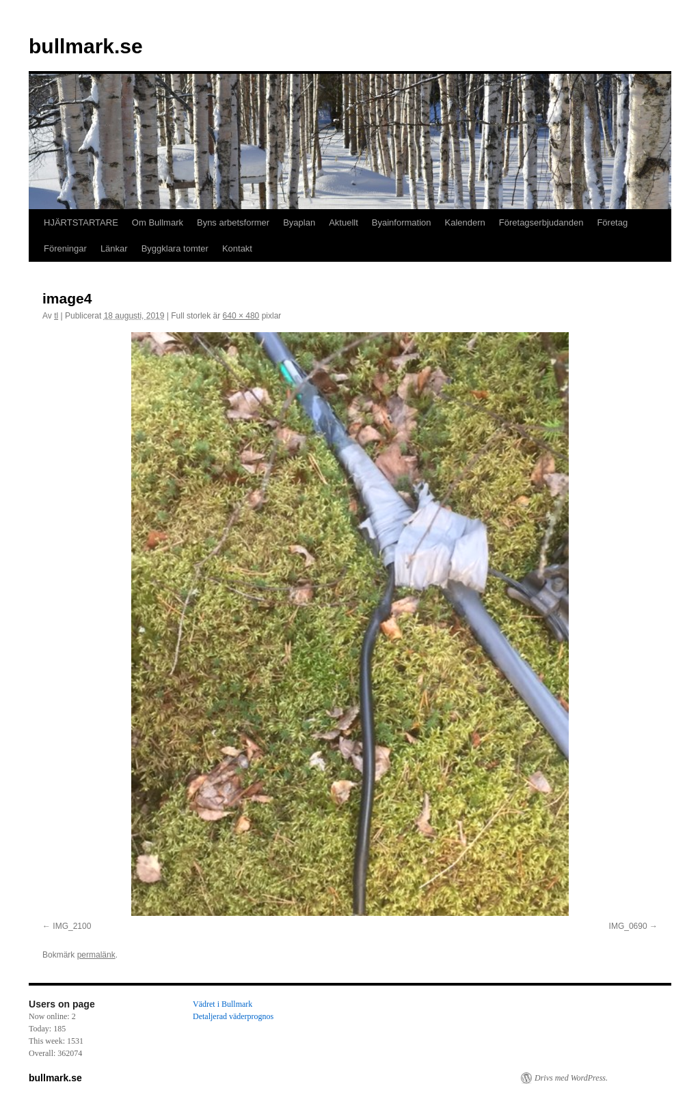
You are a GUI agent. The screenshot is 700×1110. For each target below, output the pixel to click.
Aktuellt (343, 222)
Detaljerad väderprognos (233, 1016)
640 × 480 (241, 316)
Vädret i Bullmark (222, 1004)
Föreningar (65, 248)
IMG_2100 (72, 926)
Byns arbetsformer (233, 222)
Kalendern (465, 222)
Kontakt (237, 248)
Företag (612, 222)
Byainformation (401, 222)
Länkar (114, 248)
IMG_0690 (628, 926)
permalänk (96, 955)
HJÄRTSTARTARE (81, 222)
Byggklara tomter (175, 248)
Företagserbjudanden (541, 222)
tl (56, 316)
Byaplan (299, 222)
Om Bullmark (157, 222)
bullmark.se (86, 46)
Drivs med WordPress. (571, 1078)
